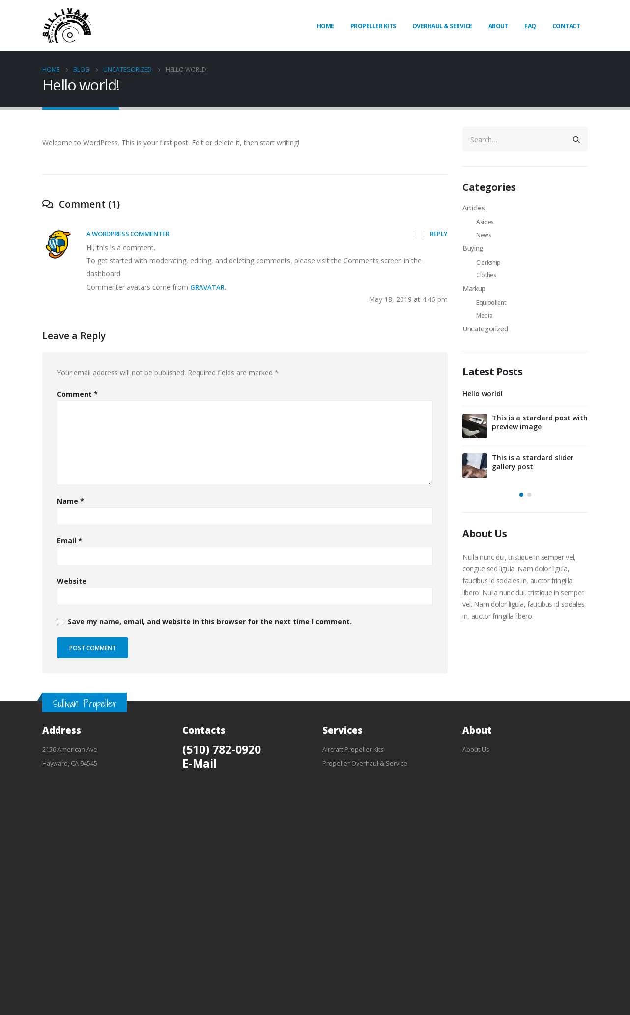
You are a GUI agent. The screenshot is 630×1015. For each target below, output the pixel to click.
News (483, 235)
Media (484, 315)
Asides (485, 222)
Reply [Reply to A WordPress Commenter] (439, 233)
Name (70, 501)
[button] (521, 494)
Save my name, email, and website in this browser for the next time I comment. (210, 621)
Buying (473, 248)
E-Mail (199, 763)
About (498, 26)
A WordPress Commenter (128, 233)
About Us (475, 750)
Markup (474, 288)
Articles (473, 207)
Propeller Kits (373, 26)
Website (71, 581)
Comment (77, 394)
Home (325, 26)
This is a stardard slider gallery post (532, 462)
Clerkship (488, 262)
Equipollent (491, 303)
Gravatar (207, 287)
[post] (474, 426)
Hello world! (482, 393)
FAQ (530, 26)
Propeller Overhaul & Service (364, 763)
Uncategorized (485, 328)
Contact (566, 26)
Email (69, 540)
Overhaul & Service (442, 26)
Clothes (486, 275)
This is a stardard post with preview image (540, 422)
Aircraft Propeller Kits (353, 750)
